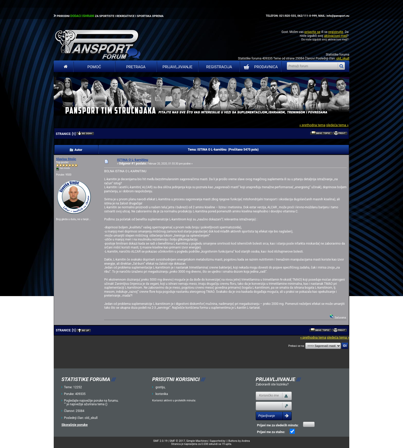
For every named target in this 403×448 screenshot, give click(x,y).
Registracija (219, 67)
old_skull (342, 58)
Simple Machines (197, 441)
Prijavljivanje (177, 67)
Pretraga (135, 67)
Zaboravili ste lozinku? (272, 384)
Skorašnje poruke (74, 425)
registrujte (335, 32)
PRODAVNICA (260, 67)
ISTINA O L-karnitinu (132, 160)
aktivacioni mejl (335, 36)
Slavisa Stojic (66, 159)
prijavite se (312, 32)
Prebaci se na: (296, 345)
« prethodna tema (312, 125)
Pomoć (94, 67)
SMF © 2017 (177, 441)
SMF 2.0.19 (160, 441)
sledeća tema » (337, 125)
